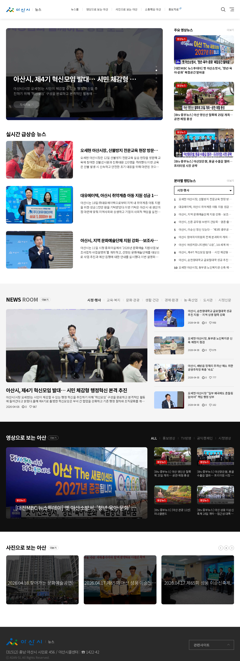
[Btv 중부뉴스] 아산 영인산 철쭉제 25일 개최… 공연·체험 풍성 (204, 96)
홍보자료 (174, 9)
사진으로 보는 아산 (126, 9)
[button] (156, 66)
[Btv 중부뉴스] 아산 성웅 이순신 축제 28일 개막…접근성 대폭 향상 (215, 511)
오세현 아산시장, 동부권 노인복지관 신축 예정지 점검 (204, 267)
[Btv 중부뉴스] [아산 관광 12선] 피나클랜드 (172, 511)
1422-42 (92, 652)
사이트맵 (230, 9)
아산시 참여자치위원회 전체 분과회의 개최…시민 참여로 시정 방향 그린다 (204, 237)
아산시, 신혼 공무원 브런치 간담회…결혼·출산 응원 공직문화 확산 (204, 222)
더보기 (230, 30)
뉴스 (23, 9)
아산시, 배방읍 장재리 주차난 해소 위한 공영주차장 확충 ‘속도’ (210, 367)
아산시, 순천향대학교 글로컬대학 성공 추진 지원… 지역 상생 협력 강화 (204, 260)
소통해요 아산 (153, 9)
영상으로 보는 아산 (97, 9)
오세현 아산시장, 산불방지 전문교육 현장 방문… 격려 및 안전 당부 (39, 159)
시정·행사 (183, 190)
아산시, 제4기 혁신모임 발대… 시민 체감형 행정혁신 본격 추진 (204, 252)
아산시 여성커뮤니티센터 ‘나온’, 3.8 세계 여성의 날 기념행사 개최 (204, 245)
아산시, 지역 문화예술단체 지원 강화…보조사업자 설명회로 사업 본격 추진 (39, 250)
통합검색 (223, 9)
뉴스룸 (75, 9)
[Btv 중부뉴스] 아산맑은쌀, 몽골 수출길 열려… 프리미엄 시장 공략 (204, 143)
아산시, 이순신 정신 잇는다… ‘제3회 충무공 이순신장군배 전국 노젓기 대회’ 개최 (204, 229)
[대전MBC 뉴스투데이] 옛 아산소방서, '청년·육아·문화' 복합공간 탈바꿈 (204, 49)
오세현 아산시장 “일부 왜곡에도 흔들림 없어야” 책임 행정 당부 (210, 395)
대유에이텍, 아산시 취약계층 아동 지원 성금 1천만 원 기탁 (39, 205)
